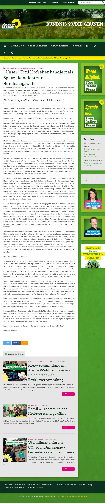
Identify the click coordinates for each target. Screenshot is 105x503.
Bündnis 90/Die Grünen (74, 24)
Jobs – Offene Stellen (11, 487)
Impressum (31, 487)
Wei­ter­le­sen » (68, 394)
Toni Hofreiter (17, 88)
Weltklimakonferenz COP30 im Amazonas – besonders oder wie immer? (51, 447)
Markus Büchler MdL (34, 485)
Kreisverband (16, 58)
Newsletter (82, 485)
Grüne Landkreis (37, 45)
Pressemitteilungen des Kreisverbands (24, 68)
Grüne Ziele (17, 45)
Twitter (7, 342)
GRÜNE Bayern (54, 2)
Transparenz (39, 487)
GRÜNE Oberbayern (68, 2)
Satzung (89, 485)
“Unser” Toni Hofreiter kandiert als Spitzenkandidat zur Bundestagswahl (38, 78)
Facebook (16, 342)
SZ (17, 95)
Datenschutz (23, 487)
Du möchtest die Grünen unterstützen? (66, 485)
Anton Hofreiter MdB (20, 485)
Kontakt (77, 45)
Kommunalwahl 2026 (36, 362)
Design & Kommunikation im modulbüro (75, 496)
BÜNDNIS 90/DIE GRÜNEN (37, 2)
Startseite (7, 58)
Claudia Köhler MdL (47, 485)
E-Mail (24, 342)
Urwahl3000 (48, 496)
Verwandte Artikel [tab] (15, 354)
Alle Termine (9, 485)
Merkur (27, 95)
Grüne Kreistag (59, 45)
